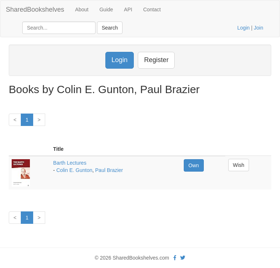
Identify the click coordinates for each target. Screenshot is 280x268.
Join (258, 28)
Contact (152, 9)
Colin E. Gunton (74, 170)
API (128, 9)
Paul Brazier (109, 170)
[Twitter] (182, 258)
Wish (238, 165)
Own (193, 165)
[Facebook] (175, 258)
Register (156, 60)
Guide (106, 9)
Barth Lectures (69, 163)
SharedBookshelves (35, 9)
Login (243, 28)
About (82, 9)
